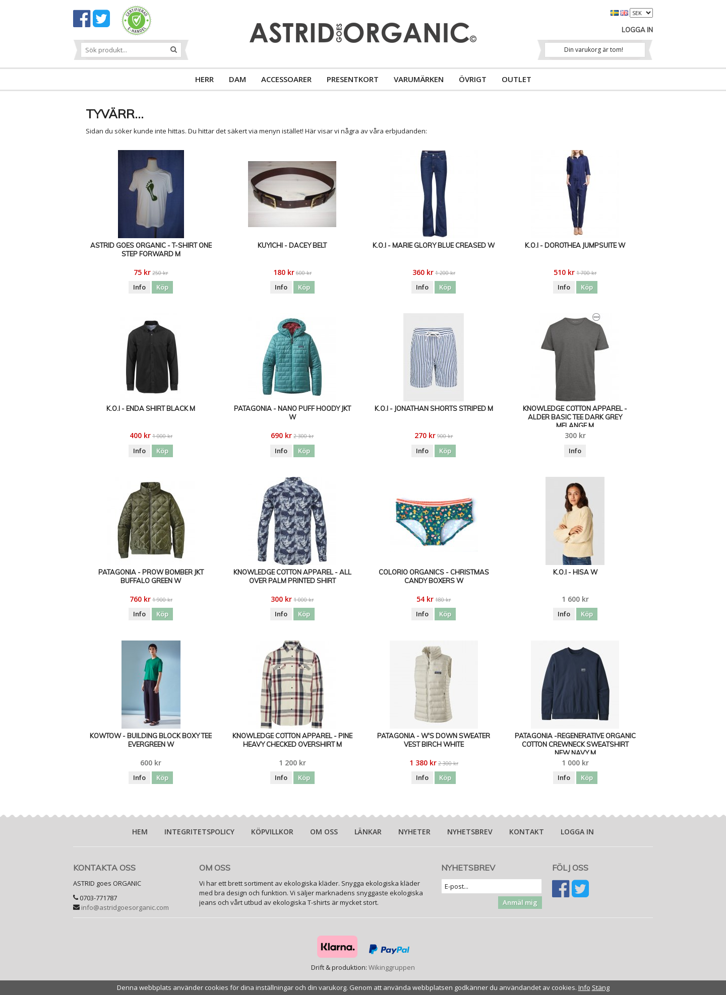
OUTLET (516, 79)
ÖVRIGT (473, 79)
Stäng (601, 987)
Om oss (324, 831)
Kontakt (526, 831)
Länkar (368, 831)
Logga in (637, 30)
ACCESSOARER (286, 79)
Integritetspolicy (199, 831)
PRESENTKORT (353, 79)
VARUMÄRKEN (419, 79)
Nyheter (414, 831)
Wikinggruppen (392, 967)
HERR (204, 79)
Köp (162, 287)
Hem (140, 831)
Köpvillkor (272, 831)
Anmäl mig (520, 902)
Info (139, 287)
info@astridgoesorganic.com (125, 907)
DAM (237, 79)
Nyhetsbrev (470, 831)
